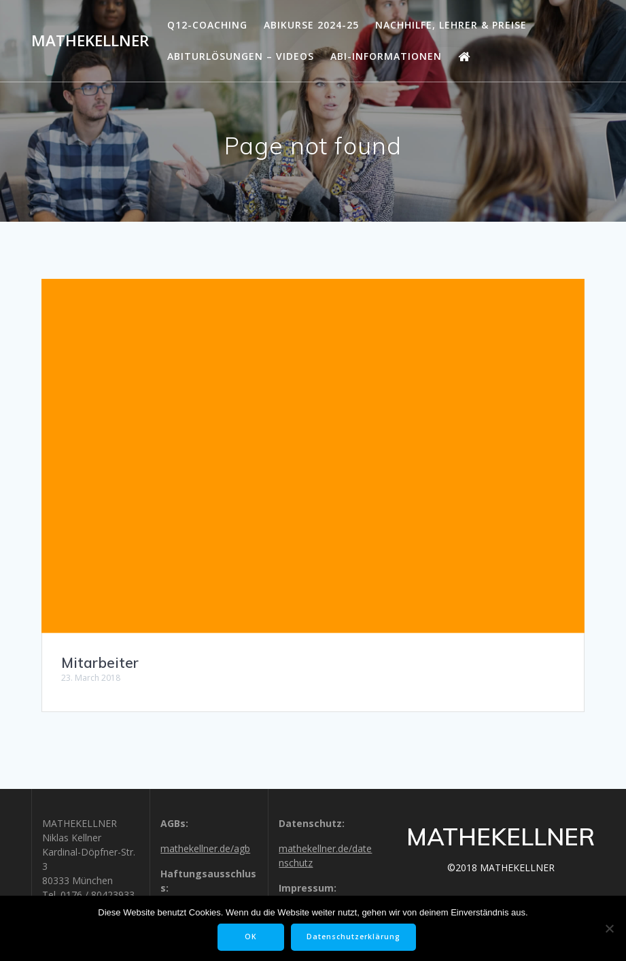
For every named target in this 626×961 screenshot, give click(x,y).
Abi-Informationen (386, 56)
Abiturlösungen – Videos (240, 56)
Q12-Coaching (207, 24)
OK (251, 936)
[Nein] (609, 928)
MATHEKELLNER (90, 40)
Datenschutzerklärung (353, 936)
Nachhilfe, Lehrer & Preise (451, 24)
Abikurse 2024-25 (311, 24)
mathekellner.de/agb (205, 848)
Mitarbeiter (100, 662)
